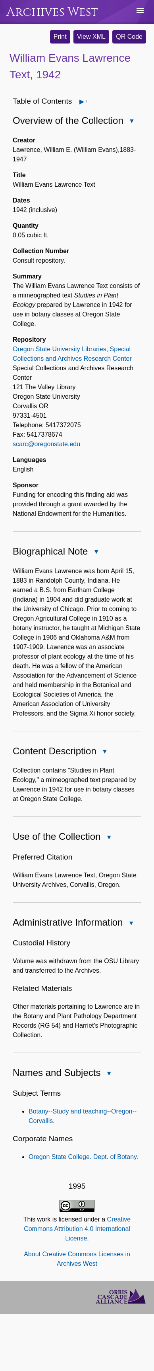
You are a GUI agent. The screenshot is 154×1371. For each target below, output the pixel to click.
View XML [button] (91, 36)
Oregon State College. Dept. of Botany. (83, 1156)
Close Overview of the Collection (131, 121)
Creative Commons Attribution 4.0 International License (77, 1229)
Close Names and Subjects (108, 1074)
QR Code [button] (129, 36)
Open (86, 101)
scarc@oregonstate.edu (46, 444)
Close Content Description (104, 752)
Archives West (52, 12)
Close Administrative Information (130, 924)
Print (60, 36)
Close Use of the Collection (108, 838)
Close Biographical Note (95, 552)
